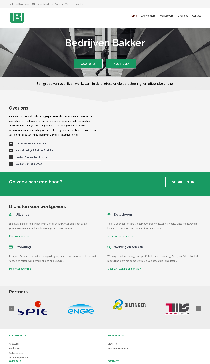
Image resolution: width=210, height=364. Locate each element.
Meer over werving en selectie (123, 268)
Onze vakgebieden (19, 357)
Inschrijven (14, 348)
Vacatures (14, 343)
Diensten (112, 343)
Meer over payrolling (20, 268)
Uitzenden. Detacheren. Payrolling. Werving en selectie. (57, 4)
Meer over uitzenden (20, 236)
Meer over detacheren (119, 236)
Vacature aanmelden (118, 348)
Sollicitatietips (16, 352)
